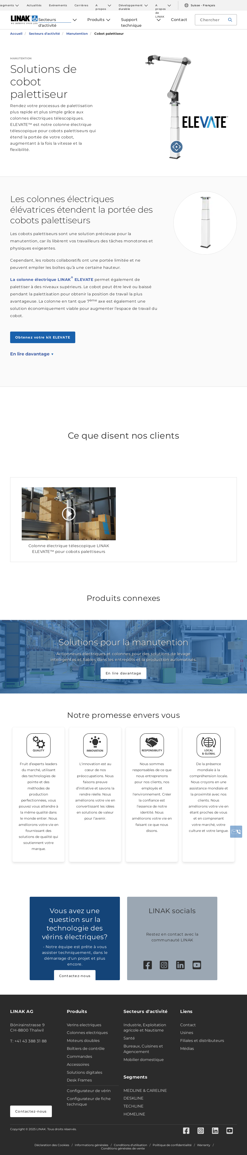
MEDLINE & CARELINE (145, 1090)
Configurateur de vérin (89, 1090)
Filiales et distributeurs (202, 1040)
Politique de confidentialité (172, 1145)
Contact (188, 1025)
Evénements (58, 5)
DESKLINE (134, 1098)
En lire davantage (29, 354)
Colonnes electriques (87, 1032)
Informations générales (91, 1145)
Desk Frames (79, 1080)
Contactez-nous (75, 976)
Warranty (203, 1145)
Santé (129, 1038)
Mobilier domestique (144, 1059)
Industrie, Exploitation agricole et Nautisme (145, 1028)
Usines (186, 1032)
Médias (187, 1048)
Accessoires (78, 1064)
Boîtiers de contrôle (86, 1048)
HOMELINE (134, 1114)
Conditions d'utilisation (130, 1145)
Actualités (34, 5)
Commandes (79, 1056)
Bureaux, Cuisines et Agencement (143, 1049)
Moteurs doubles (83, 1040)
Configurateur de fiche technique (89, 1101)
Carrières (82, 5)
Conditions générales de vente (123, 1148)
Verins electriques (84, 1025)
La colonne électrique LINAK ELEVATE (51, 279)
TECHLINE (134, 1106)
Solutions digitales (84, 1072)
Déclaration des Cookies (51, 1145)
